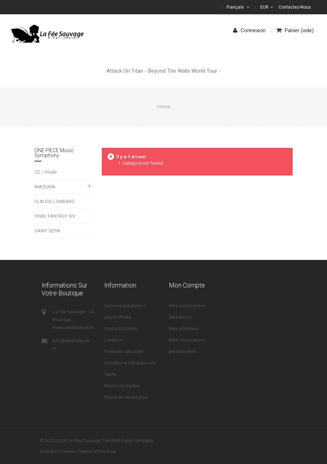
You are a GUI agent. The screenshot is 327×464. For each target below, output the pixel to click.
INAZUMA (44, 186)
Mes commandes (187, 305)
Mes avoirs (180, 317)
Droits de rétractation (126, 397)
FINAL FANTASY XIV (54, 216)
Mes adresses (183, 328)
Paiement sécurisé (123, 351)
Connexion (249, 30)
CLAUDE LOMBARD (54, 201)
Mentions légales (122, 385)
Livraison (113, 340)
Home (163, 106)
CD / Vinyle (45, 172)
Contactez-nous (295, 7)
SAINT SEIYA (47, 230)
